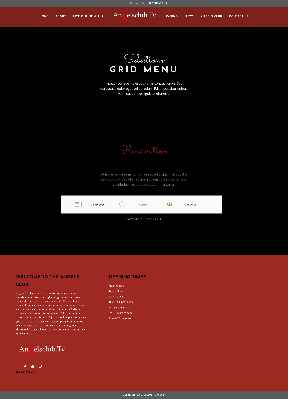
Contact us (238, 16)
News (189, 16)
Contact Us (158, 3)
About (61, 16)
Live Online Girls (88, 16)
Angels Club (211, 16)
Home (44, 16)
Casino (172, 16)
